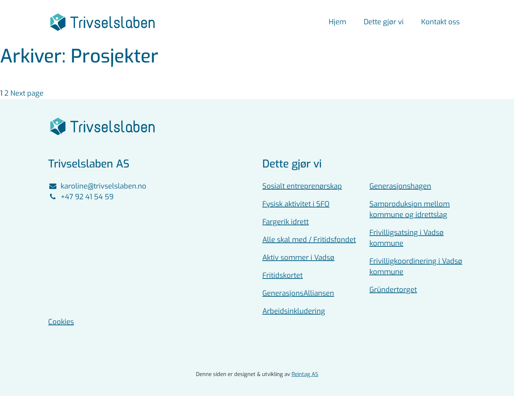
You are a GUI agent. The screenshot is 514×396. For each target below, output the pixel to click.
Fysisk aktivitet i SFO (295, 204)
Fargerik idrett (285, 222)
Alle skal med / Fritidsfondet (309, 240)
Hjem (337, 22)
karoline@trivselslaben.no (97, 186)
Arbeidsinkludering (293, 311)
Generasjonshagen (400, 186)
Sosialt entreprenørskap (302, 186)
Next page (27, 93)
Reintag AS (305, 374)
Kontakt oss (440, 22)
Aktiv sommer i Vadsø (298, 257)
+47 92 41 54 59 (81, 197)
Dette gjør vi (384, 22)
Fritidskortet (282, 275)
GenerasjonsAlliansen (298, 293)
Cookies (61, 322)
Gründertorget (393, 290)
